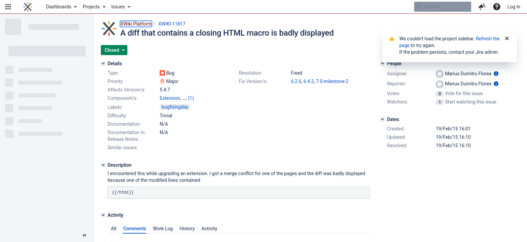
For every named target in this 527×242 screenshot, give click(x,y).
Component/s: (122, 98)
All (113, 228)
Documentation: (124, 124)
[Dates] (382, 119)
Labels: (115, 107)
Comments (134, 228)
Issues (118, 6)
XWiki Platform (136, 24)
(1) (191, 98)
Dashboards (58, 6)
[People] (382, 63)
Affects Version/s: (126, 89)
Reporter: (396, 83)
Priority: (116, 81)
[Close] (506, 38)
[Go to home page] (27, 6)
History (187, 228)
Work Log (163, 228)
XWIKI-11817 (172, 24)
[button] (8, 6)
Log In (514, 6)
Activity (209, 228)
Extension (170, 98)
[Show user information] (496, 73)
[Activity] (103, 215)
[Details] (103, 63)
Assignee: (397, 73)
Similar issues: (123, 147)
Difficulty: (117, 115)
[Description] (103, 165)
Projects (91, 6)
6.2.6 (296, 81)
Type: (113, 73)
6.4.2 (308, 81)
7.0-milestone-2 (332, 81)
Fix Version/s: (253, 81)
